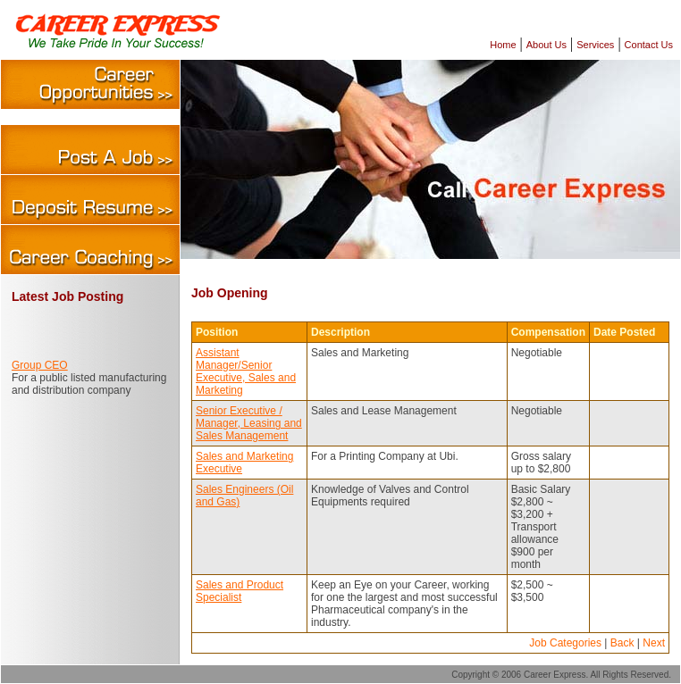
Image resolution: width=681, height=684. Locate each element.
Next (654, 643)
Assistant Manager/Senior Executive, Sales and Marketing (246, 371)
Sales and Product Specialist (239, 591)
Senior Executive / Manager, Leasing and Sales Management (249, 423)
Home (503, 44)
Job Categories (565, 643)
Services (595, 44)
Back (622, 643)
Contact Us (649, 44)
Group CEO (40, 365)
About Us (546, 44)
